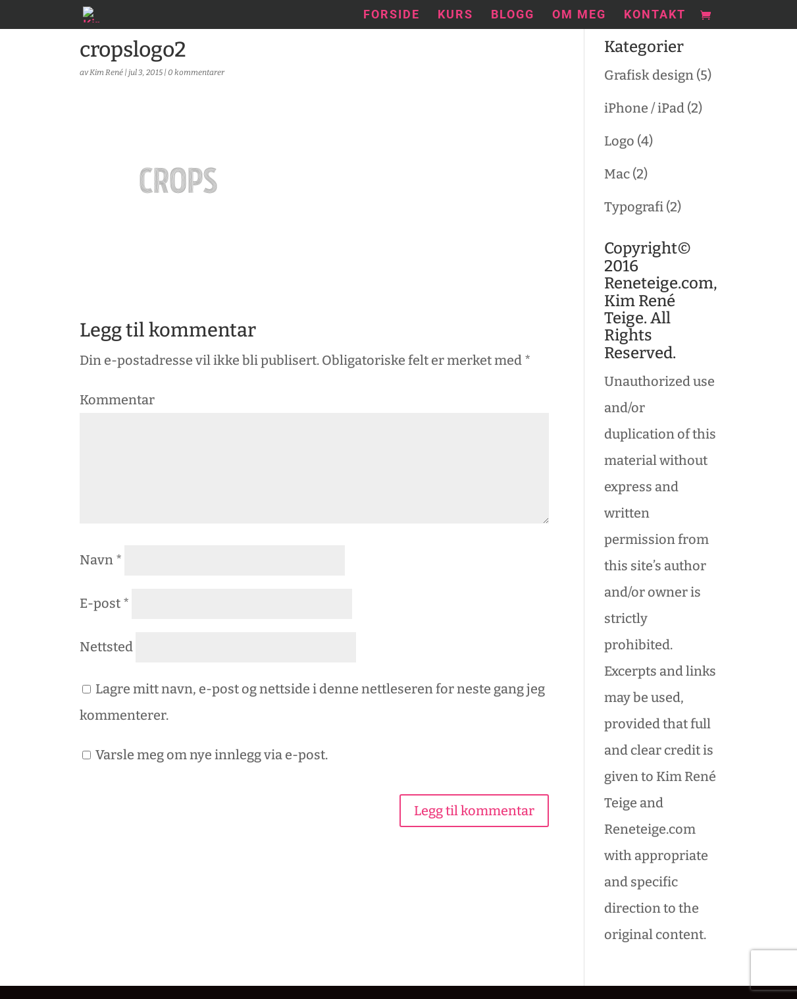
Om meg (579, 15)
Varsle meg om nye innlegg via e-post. (211, 755)
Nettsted (106, 647)
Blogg (512, 15)
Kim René (106, 72)
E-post (104, 603)
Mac (617, 174)
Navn (101, 560)
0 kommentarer (196, 72)
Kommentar (117, 400)
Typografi (633, 207)
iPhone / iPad (644, 108)
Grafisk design (649, 75)
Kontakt (655, 15)
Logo (619, 141)
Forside (391, 15)
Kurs (455, 15)
